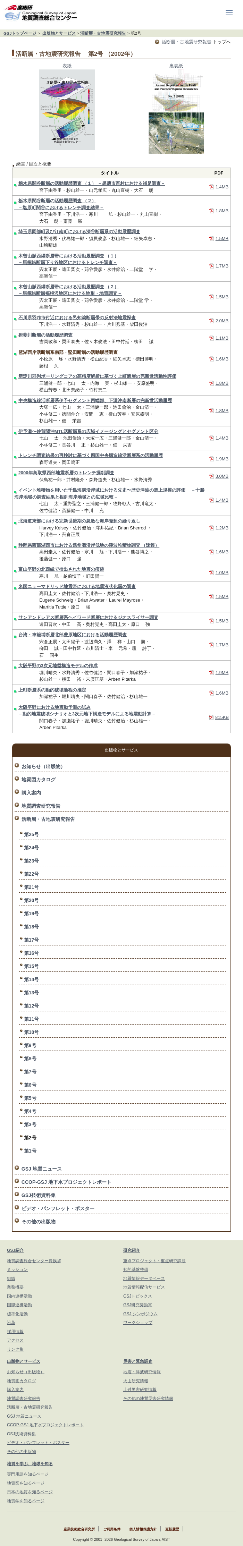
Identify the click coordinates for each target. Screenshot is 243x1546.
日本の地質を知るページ (30, 1491)
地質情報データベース (144, 1278)
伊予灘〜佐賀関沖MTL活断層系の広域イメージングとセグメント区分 (88, 431)
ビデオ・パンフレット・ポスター (58, 1208)
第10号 (31, 1032)
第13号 (31, 992)
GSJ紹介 (15, 1250)
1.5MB (222, 238)
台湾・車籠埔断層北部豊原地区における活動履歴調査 (72, 634)
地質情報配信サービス (144, 1287)
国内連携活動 (19, 1296)
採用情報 (15, 1331)
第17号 (31, 940)
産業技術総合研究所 (79, 1529)
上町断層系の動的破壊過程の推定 (52, 690)
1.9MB (222, 458)
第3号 (30, 1124)
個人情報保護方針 (143, 1529)
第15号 (31, 966)
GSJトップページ (19, 33)
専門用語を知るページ (28, 1474)
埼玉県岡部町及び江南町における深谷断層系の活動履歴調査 (79, 231)
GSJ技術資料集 (39, 1195)
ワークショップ (137, 1322)
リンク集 (15, 1349)
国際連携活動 (19, 1304)
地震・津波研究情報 (142, 1371)
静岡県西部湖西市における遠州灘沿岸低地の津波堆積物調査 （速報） (89, 545)
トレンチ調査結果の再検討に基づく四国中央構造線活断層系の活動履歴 (90, 455)
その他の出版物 (39, 1221)
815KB (222, 717)
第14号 (31, 979)
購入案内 (31, 793)
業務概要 (15, 1287)
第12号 (31, 1006)
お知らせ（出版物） (43, 766)
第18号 (31, 926)
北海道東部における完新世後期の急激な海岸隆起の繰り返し (79, 521)
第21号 (31, 887)
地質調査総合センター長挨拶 (34, 1260)
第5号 (30, 1098)
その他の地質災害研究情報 (148, 1398)
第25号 (31, 834)
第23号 (31, 861)
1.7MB (222, 266)
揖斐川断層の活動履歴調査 (45, 335)
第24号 (31, 847)
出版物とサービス (59, 33)
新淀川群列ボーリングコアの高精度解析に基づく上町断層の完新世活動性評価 (97, 376)
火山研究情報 (135, 1380)
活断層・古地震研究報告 (103, 33)
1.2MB (222, 527)
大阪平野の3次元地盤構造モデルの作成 (58, 665)
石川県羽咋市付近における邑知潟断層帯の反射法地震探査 (77, 317)
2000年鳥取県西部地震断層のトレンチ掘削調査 (66, 472)
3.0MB (222, 476)
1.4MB (222, 186)
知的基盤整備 (135, 1269)
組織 (11, 1278)
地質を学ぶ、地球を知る (30, 1463)
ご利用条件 (111, 1529)
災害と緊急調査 (137, 1361)
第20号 (31, 900)
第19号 (31, 913)
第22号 (31, 874)
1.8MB (222, 210)
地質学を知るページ (25, 1500)
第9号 (30, 1045)
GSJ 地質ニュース (42, 1169)
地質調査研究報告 (41, 806)
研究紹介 (131, 1250)
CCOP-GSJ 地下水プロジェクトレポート (66, 1182)
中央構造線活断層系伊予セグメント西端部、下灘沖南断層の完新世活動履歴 (95, 400)
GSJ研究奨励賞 (137, 1304)
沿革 (11, 1322)
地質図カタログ (39, 779)
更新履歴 (172, 1529)
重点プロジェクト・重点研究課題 (154, 1260)
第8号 (30, 1058)
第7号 (30, 1071)
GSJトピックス (137, 1296)
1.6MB (222, 359)
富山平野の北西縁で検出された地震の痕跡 (61, 569)
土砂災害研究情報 (140, 1389)
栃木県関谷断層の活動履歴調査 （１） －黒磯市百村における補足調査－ (91, 183)
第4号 (30, 1111)
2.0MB (222, 320)
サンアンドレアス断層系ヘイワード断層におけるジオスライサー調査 (88, 617)
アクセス (15, 1340)
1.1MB (222, 338)
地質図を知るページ (25, 1483)
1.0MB (222, 572)
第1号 (30, 1151)
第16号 (31, 953)
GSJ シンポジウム (140, 1313)
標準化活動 (17, 1313)
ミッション (17, 1269)
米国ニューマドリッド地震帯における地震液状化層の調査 (77, 586)
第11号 (31, 1019)
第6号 (30, 1085)
